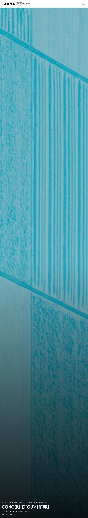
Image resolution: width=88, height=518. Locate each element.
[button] (83, 4)
